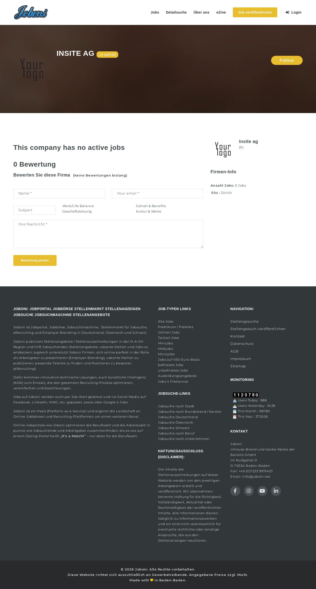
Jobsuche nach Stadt (176, 406)
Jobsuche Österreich (176, 422)
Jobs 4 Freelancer (173, 381)
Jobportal (39, 327)
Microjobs (166, 354)
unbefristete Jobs (173, 370)
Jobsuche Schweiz (174, 428)
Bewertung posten (35, 260)
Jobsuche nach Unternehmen (184, 439)
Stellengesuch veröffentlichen (258, 329)
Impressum (240, 358)
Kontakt (237, 336)
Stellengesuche (244, 321)
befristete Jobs (170, 365)
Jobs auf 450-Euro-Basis (179, 359)
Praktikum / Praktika (175, 327)
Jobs (155, 12)
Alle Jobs (166, 321)
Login (294, 12)
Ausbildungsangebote (177, 376)
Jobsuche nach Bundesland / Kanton (190, 411)
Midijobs (165, 349)
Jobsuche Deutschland (178, 417)
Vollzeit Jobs (169, 332)
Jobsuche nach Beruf (176, 433)
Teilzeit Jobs (168, 338)
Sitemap (238, 366)
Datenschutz (242, 343)
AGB (234, 351)
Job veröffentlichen (255, 12)
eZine (221, 12)
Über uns (202, 12)
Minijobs (165, 343)
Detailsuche (176, 12)
